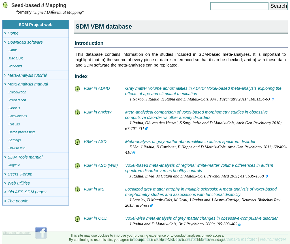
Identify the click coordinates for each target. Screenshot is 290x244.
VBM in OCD (90, 218)
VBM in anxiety (92, 112)
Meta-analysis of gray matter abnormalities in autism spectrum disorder (190, 141)
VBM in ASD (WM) (96, 165)
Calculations (17, 116)
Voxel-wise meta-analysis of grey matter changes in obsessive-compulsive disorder (201, 218)
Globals (14, 108)
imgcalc (14, 165)
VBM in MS (89, 189)
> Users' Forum (18, 174)
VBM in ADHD (92, 88)
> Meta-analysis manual (26, 84)
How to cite (16, 148)
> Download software (23, 42)
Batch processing (21, 132)
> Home (11, 33)
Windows (15, 66)
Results (14, 124)
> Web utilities (17, 183)
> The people (16, 201)
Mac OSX (15, 58)
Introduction (17, 92)
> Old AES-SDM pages (25, 192)
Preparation (17, 100)
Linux (12, 50)
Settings (14, 140)
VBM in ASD (90, 141)
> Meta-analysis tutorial (25, 75)
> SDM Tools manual (23, 157)
